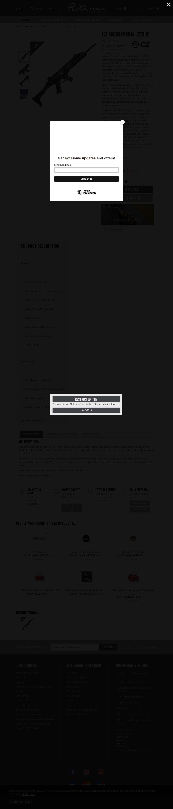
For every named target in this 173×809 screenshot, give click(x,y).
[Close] (122, 122)
